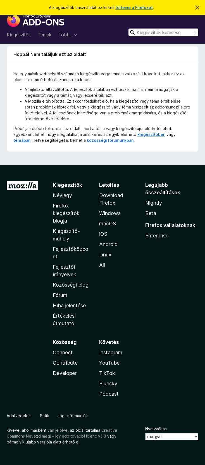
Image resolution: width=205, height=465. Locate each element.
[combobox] (163, 32)
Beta (150, 213)
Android (108, 244)
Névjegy (62, 195)
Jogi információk (73, 415)
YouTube (109, 363)
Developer (65, 373)
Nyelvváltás (156, 428)
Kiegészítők (19, 34)
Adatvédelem (19, 415)
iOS (103, 234)
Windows (110, 213)
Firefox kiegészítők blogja (66, 213)
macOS (107, 223)
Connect (63, 352)
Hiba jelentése (69, 305)
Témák (45, 34)
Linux (105, 255)
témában (21, 140)
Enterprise (156, 236)
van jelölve (57, 430)
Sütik (44, 415)
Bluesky (108, 383)
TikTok (107, 373)
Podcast (109, 394)
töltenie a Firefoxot (134, 7)
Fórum (60, 295)
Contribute (65, 363)
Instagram (110, 352)
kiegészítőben (151, 134)
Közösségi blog (71, 285)
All (102, 265)
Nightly (153, 203)
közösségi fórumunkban (110, 140)
